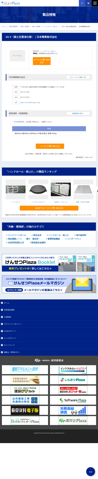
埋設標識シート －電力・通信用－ (23, 239)
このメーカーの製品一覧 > (78, 77)
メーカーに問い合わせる (42, 61)
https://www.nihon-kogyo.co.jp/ (30, 102)
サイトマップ (9, 345)
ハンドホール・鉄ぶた (50, 26)
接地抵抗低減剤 (38, 242)
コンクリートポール (16, 235)
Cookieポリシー (10, 331)
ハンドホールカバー (38, 202)
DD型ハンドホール (60, 202)
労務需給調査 (9, 310)
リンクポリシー (10, 338)
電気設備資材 (13, 26)
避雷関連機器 (53, 239)
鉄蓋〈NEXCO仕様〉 (83, 202)
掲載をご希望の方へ (12, 352)
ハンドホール (15, 202)
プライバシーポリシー (13, 324)
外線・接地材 (25, 26)
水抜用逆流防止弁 (15, 242)
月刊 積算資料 (19, 122)
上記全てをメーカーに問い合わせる (49, 208)
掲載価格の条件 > (78, 113)
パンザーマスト (73, 239)
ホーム (4, 26)
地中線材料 (81, 235)
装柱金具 (37, 235)
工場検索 (7, 317)
